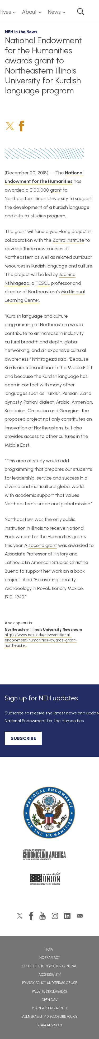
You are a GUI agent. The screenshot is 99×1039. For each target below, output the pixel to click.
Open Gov (50, 1000)
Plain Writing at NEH (49, 1008)
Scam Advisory (50, 1025)
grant (56, 190)
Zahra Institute (68, 240)
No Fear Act (49, 958)
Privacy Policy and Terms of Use (49, 983)
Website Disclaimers (49, 991)
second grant (43, 545)
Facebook (21, 126)
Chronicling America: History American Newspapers (50, 856)
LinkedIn (67, 916)
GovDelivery (80, 916)
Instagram (55, 916)
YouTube (42, 916)
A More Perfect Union (49, 880)
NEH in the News (21, 31)
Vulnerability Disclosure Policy (49, 1017)
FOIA (49, 949)
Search (81, 12)
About (29, 12)
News (54, 12)
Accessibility (50, 975)
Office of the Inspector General (49, 966)
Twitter (10, 126)
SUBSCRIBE (23, 738)
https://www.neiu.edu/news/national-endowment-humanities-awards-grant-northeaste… (41, 640)
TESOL (42, 283)
